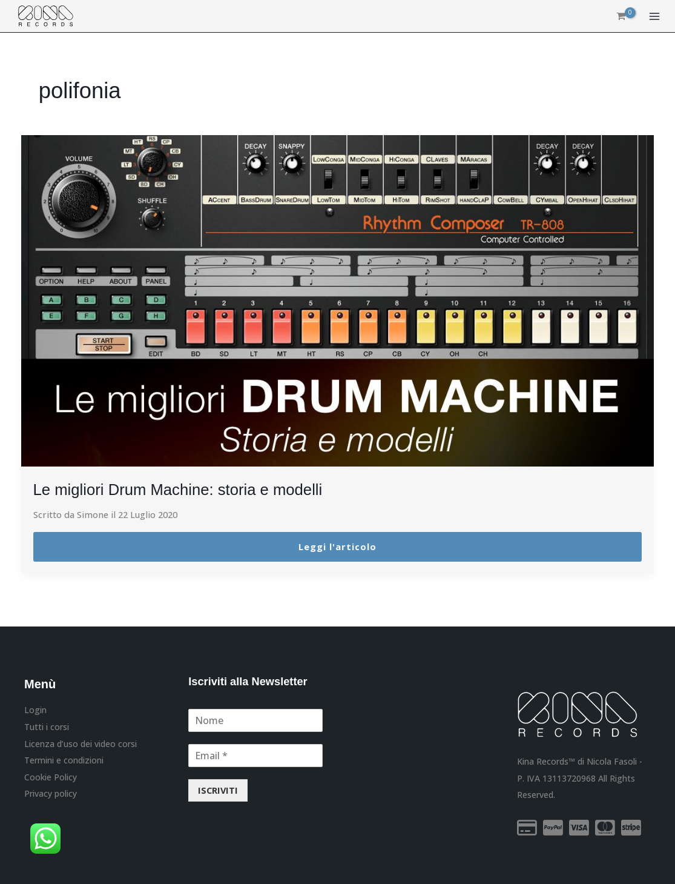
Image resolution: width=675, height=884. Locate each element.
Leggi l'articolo (337, 546)
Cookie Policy (50, 776)
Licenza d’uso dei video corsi (80, 742)
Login (35, 710)
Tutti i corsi (46, 726)
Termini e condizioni (64, 759)
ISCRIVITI (218, 790)
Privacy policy (50, 792)
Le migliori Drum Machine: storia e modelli (191, 489)
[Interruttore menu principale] (654, 17)
